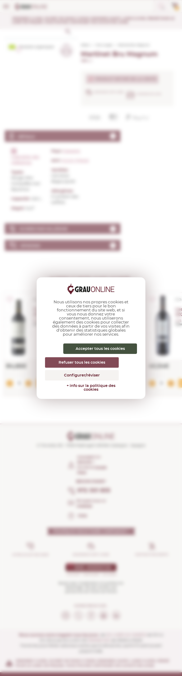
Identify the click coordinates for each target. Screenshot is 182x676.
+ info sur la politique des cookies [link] (91, 387)
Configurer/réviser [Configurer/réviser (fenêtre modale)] (82, 375)
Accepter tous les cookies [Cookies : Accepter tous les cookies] (100, 349)
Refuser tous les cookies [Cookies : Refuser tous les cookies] (82, 362)
